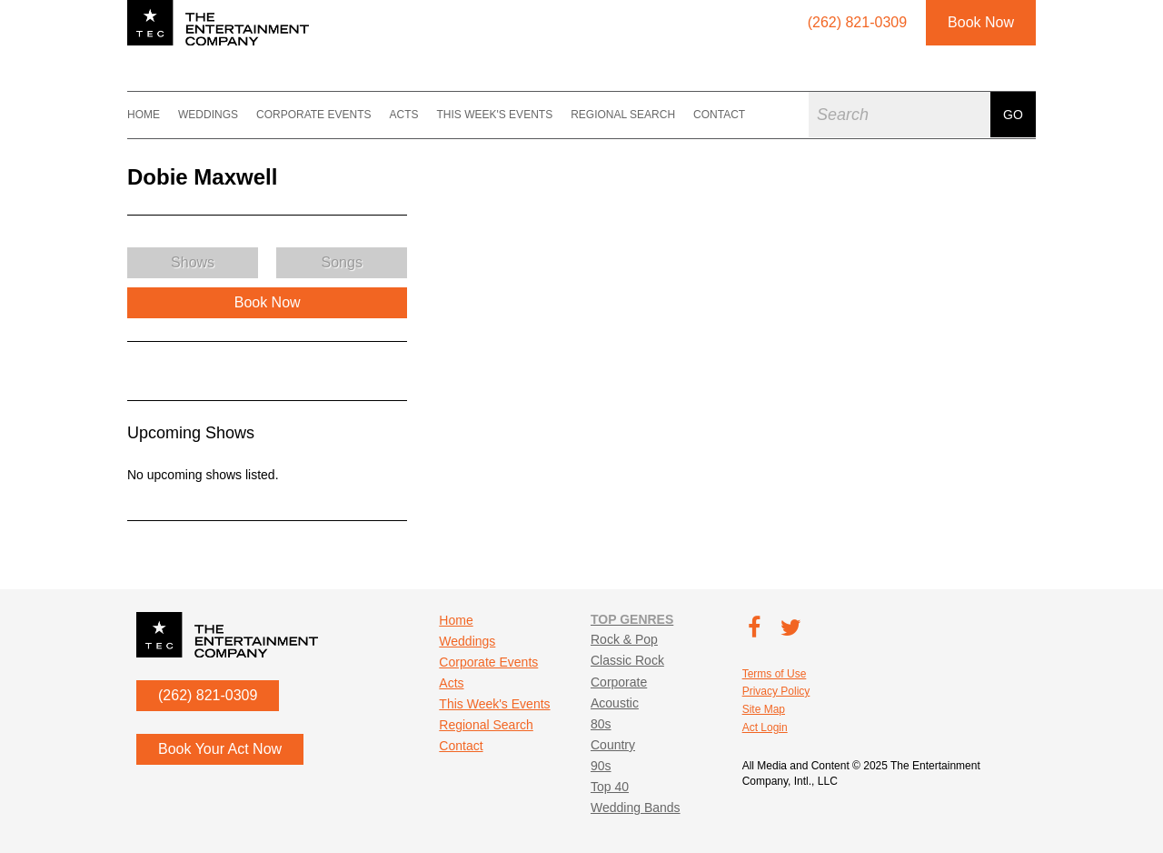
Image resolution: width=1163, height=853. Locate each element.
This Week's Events (494, 114)
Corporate (619, 682)
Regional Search (623, 114)
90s (601, 765)
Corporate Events (313, 114)
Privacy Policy (776, 691)
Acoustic (615, 703)
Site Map (763, 709)
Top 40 (610, 786)
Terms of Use (774, 673)
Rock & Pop (624, 639)
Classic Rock (627, 660)
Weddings (208, 114)
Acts (403, 114)
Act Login (765, 727)
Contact (719, 114)
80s (601, 724)
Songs (342, 262)
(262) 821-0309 (207, 695)
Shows (192, 262)
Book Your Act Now (220, 749)
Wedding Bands (636, 807)
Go (1013, 114)
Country (613, 745)
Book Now (981, 22)
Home (143, 114)
